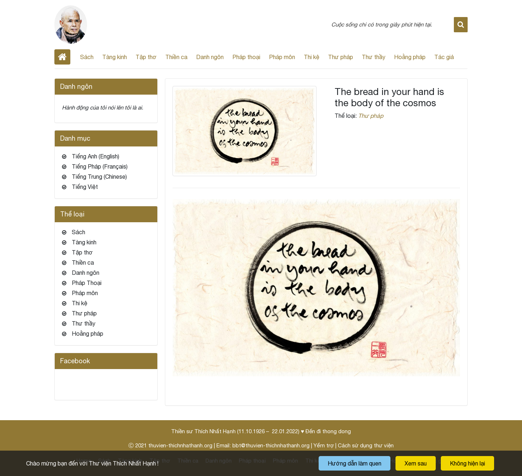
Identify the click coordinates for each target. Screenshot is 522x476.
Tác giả (444, 57)
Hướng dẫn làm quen (354, 463)
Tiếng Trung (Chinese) (99, 176)
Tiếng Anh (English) (95, 156)
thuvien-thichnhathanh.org (180, 445)
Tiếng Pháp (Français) (100, 166)
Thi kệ (311, 57)
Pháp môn (282, 57)
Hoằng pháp (410, 57)
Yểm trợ (324, 445)
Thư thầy (373, 57)
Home (62, 57)
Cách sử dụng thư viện (366, 445)
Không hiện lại (467, 463)
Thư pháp (340, 57)
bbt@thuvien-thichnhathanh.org (271, 445)
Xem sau (416, 463)
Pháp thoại (246, 57)
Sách (87, 57)
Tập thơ (146, 57)
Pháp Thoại (87, 283)
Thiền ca (176, 57)
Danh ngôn (210, 57)
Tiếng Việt (85, 186)
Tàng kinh (114, 57)
